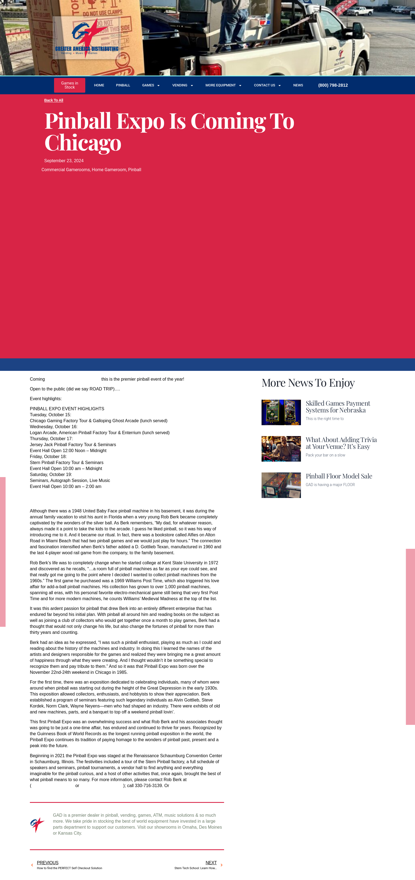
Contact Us (267, 85)
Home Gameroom (109, 169)
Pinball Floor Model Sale (339, 475)
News (298, 85)
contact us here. (185, 785)
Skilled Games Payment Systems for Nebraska (338, 406)
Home (99, 85)
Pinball (123, 85)
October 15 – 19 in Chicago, (73, 379)
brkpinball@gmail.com (52, 785)
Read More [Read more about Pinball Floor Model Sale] (316, 494)
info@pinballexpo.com (101, 785)
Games (151, 85)
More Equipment (224, 85)
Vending (182, 85)
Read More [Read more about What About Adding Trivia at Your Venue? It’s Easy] (316, 463)
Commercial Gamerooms (66, 169)
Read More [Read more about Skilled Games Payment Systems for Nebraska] (316, 427)
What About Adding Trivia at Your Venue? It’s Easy (341, 442)
